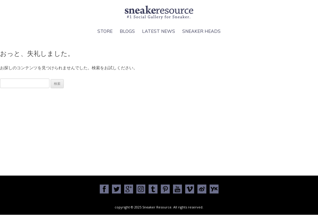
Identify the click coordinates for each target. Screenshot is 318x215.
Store (105, 31)
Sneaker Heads (201, 31)
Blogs (127, 31)
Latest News (158, 31)
